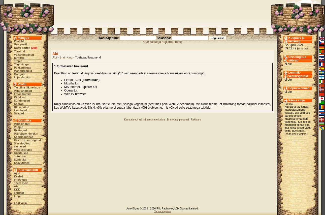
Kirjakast (20, 97)
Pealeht (19, 41)
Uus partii (20, 44)
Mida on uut (22, 123)
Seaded (19, 113)
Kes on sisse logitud (27, 140)
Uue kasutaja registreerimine (162, 42)
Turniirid (19, 51)
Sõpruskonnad (24, 136)
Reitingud (20, 130)
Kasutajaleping (132, 119)
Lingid (18, 196)
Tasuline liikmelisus (27, 87)
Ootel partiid (22, 47)
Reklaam (196, 119)
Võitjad (18, 127)
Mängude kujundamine (22, 76)
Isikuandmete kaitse (154, 119)
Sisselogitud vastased (22, 145)
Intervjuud (20, 179)
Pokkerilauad (22, 67)
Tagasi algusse (162, 211)
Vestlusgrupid (23, 149)
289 (34, 47)
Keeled (18, 176)
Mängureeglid (23, 70)
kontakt (19, 192)
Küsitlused (21, 153)
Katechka (299, 130)
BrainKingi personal (178, 119)
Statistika (20, 159)
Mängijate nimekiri (26, 133)
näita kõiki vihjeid (295, 133)
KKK (17, 189)
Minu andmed (23, 90)
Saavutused (22, 162)
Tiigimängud (22, 64)
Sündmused (22, 100)
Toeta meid (21, 183)
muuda (302, 48)
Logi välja (20, 202)
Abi (16, 186)
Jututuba (20, 156)
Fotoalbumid (22, 94)
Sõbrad (19, 103)
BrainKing (66, 57)
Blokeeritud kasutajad (21, 109)
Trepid (18, 61)
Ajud (17, 173)
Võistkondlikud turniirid (24, 56)
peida (288, 103)
